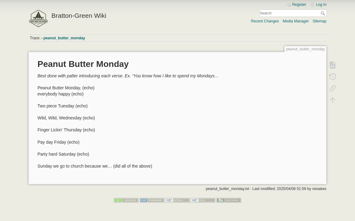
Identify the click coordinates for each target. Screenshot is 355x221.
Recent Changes (265, 21)
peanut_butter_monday (64, 38)
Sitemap (319, 21)
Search (323, 13)
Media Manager (296, 21)
